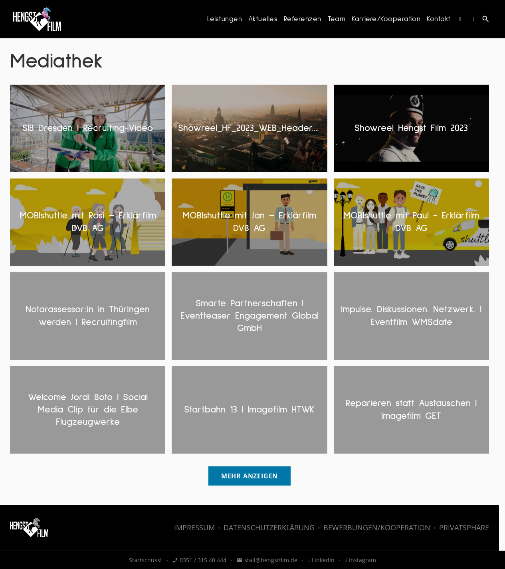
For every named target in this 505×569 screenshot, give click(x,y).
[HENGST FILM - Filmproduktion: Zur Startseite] (37, 19)
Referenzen (302, 19)
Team (337, 19)
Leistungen (224, 19)
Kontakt (438, 19)
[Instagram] (460, 19)
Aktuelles (262, 19)
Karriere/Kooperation (386, 19)
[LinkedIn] (473, 19)
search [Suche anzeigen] (485, 19)
